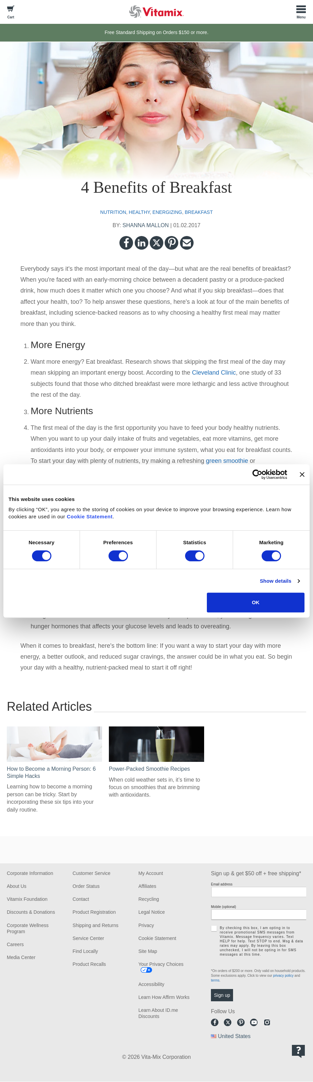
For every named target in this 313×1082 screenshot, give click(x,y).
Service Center (88, 938)
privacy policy (283, 975)
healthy (139, 212)
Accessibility (151, 984)
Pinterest (171, 243)
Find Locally (85, 951)
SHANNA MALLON (145, 225)
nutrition (113, 212)
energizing (167, 212)
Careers (15, 944)
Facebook (126, 243)
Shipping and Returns (95, 925)
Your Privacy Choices (161, 964)
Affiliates (147, 886)
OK (256, 602)
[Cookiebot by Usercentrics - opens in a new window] (257, 474)
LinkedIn (141, 243)
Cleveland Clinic (214, 372)
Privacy (146, 925)
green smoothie (227, 460)
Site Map (147, 951)
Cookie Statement (90, 516)
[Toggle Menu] (301, 11)
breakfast (199, 212)
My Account (150, 873)
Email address (221, 884)
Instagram (267, 1022)
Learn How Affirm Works (164, 997)
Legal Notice (151, 912)
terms (215, 980)
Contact (80, 899)
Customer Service (91, 873)
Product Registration (94, 912)
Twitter (156, 243)
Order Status (85, 886)
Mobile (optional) (223, 907)
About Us (17, 886)
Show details (276, 581)
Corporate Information (30, 873)
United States (234, 1036)
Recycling (148, 899)
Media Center (21, 957)
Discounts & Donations (31, 912)
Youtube (254, 1022)
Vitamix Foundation (27, 899)
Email (187, 243)
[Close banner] (302, 474)
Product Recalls (89, 964)
